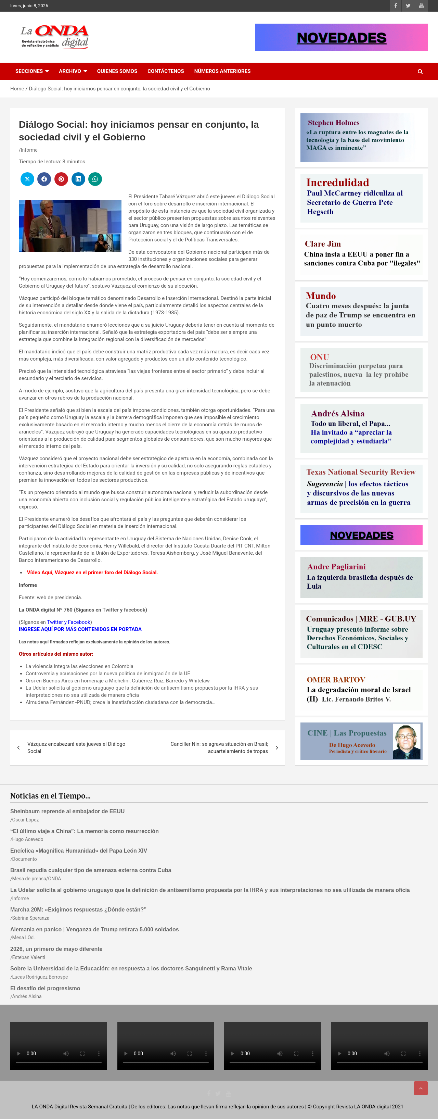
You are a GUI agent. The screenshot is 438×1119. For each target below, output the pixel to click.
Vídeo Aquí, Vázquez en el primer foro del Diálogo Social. (92, 572)
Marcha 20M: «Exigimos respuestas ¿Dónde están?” (78, 910)
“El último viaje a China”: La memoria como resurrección (84, 831)
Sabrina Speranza (31, 918)
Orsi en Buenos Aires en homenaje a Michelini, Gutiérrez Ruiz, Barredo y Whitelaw (118, 681)
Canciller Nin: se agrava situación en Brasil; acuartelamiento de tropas (219, 747)
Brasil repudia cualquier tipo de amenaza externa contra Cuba (90, 870)
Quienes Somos (117, 71)
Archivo (70, 71)
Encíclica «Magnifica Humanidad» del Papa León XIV (78, 851)
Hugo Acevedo (27, 839)
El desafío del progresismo (45, 988)
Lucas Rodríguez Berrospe (40, 977)
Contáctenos (165, 71)
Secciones (29, 71)
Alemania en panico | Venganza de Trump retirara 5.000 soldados (94, 929)
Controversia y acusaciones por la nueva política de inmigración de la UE (108, 673)
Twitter (110, 610)
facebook (134, 610)
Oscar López (25, 819)
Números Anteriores (222, 71)
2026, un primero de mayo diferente (56, 949)
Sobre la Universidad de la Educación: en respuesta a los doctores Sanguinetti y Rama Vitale (131, 968)
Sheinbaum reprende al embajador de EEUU (67, 811)
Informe (29, 150)
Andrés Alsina (27, 996)
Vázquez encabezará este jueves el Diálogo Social (76, 747)
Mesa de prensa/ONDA (36, 878)
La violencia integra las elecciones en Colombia (79, 666)
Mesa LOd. (23, 937)
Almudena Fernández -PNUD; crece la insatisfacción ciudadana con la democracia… (121, 702)
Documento (24, 859)
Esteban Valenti (29, 957)
